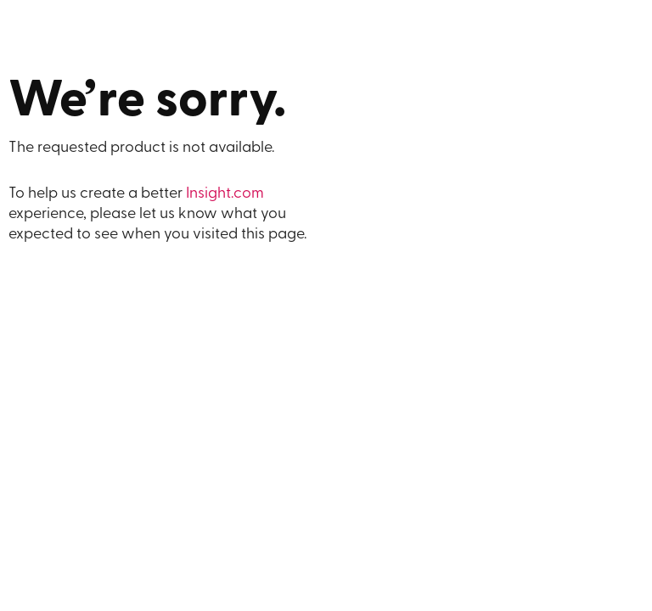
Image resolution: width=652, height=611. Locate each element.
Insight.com (225, 194)
